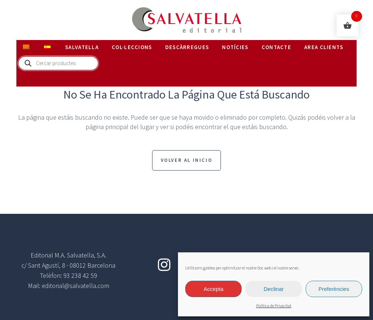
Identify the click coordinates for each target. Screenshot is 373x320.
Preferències (333, 289)
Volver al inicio (187, 160)
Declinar (273, 289)
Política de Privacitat (273, 306)
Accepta (213, 289)
